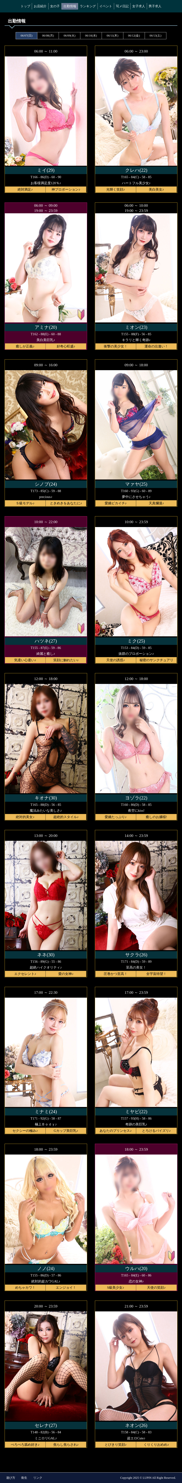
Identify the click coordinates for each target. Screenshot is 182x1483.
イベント (105, 6)
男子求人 (155, 6)
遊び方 (10, 1477)
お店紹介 (40, 6)
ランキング (88, 6)
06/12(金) (134, 35)
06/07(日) (26, 35)
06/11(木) (112, 35)
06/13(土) (155, 35)
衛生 (24, 1477)
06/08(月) (48, 35)
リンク (37, 1477)
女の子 (55, 6)
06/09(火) (69, 35)
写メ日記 (122, 6)
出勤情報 (69, 6)
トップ (25, 6)
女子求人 (138, 6)
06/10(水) (91, 35)
